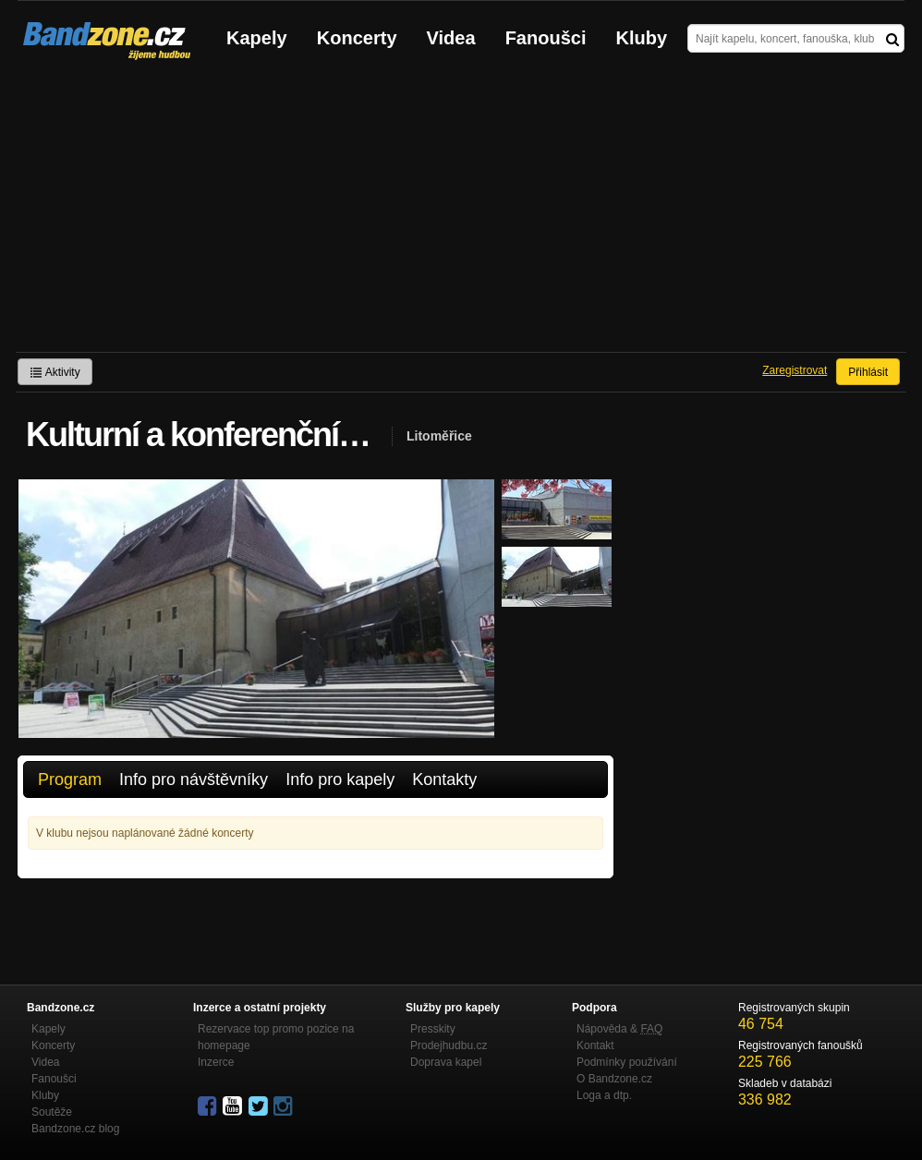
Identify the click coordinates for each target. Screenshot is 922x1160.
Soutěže (51, 1112)
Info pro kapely (339, 779)
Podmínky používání (626, 1062)
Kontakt (595, 1045)
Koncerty (357, 38)
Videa (451, 38)
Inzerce (216, 1062)
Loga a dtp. (604, 1095)
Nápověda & (619, 1028)
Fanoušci (546, 38)
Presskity (432, 1028)
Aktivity (55, 372)
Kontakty (444, 779)
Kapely (256, 38)
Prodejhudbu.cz (448, 1045)
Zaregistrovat (794, 370)
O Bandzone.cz (614, 1078)
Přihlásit (868, 372)
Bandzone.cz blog (75, 1128)
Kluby (642, 38)
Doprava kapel (445, 1062)
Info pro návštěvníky (193, 779)
